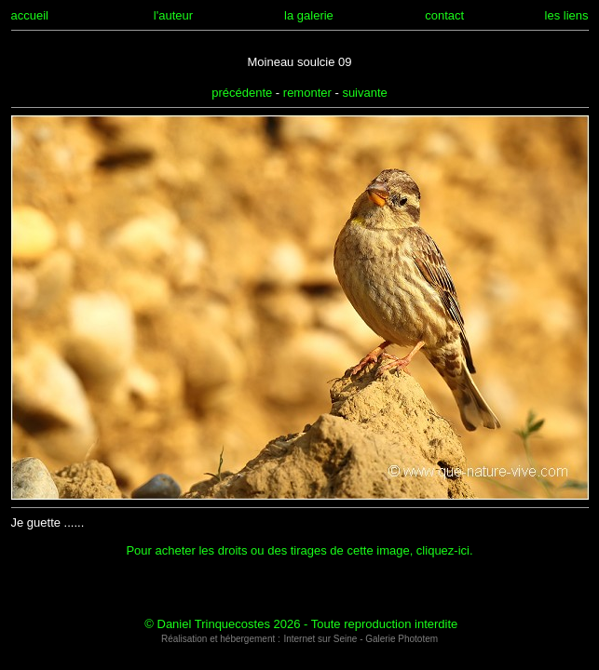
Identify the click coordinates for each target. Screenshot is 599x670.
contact (444, 15)
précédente (241, 93)
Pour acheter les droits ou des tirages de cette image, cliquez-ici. (299, 550)
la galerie (309, 15)
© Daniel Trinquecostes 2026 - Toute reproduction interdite (300, 624)
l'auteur (173, 15)
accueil (29, 15)
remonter (307, 93)
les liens (567, 15)
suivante (364, 93)
